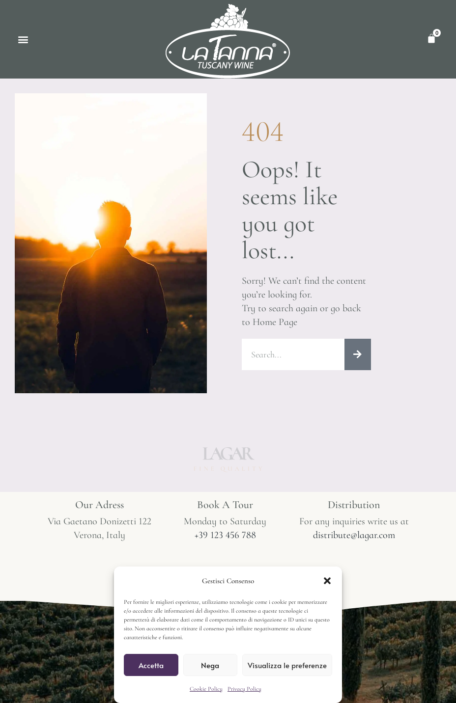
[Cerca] (357, 354)
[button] (327, 581)
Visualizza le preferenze (287, 665)
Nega (210, 665)
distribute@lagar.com (354, 535)
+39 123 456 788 (225, 535)
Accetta (151, 665)
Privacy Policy (244, 688)
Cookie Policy (206, 688)
